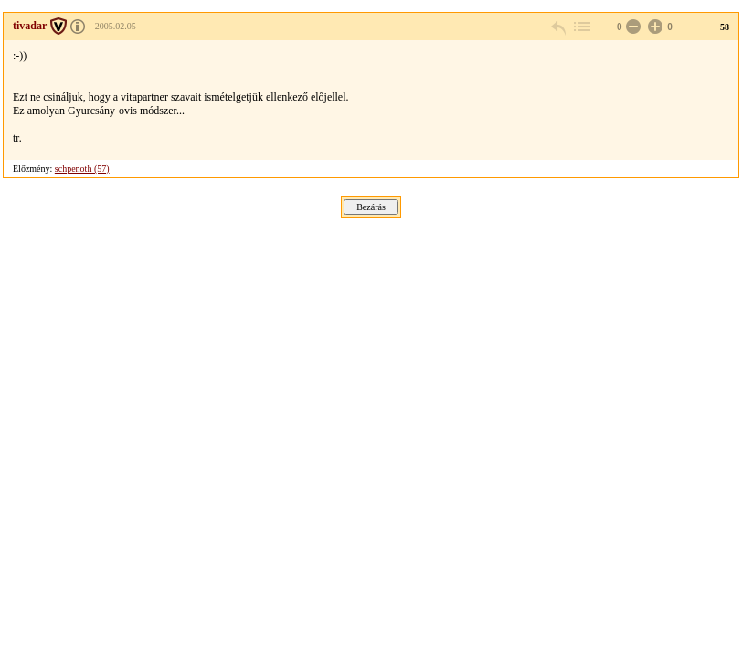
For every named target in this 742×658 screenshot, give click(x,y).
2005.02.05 (115, 26)
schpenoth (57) (82, 169)
